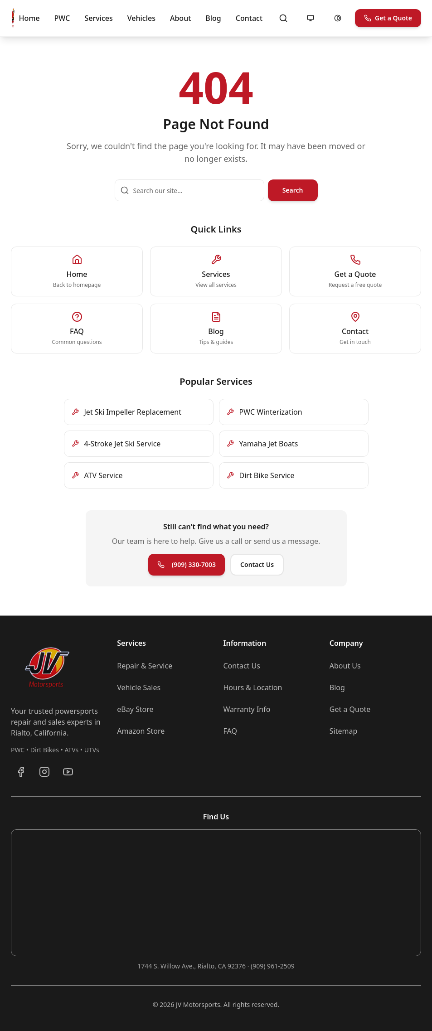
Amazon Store (141, 731)
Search (292, 190)
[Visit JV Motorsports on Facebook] (21, 772)
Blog (213, 18)
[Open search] (283, 18)
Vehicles (141, 18)
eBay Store (135, 709)
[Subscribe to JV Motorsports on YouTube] (68, 772)
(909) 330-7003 (186, 564)
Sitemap (344, 731)
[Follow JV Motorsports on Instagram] (44, 772)
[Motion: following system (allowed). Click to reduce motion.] (310, 18)
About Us (345, 666)
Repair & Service (144, 666)
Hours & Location (252, 687)
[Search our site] (189, 190)
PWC (62, 18)
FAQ (230, 731)
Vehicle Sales (138, 687)
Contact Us (257, 564)
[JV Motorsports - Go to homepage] (13, 18)
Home (29, 18)
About (180, 18)
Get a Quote (388, 18)
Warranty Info (247, 709)
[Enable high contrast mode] (338, 18)
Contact (249, 18)
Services (98, 18)
